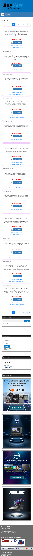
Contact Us (3, 528)
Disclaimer (12, 531)
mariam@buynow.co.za (6, 554)
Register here (6, 349)
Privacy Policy (9, 530)
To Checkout (6, 363)
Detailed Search (6, 323)
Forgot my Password (8, 348)
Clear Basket (6, 365)
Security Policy (4, 532)
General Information (5, 531)
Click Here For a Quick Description (16, 47)
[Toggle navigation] (29, 14)
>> (29, 24)
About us (8, 528)
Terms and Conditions (12, 532)
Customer (3, 530)
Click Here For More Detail (16, 45)
